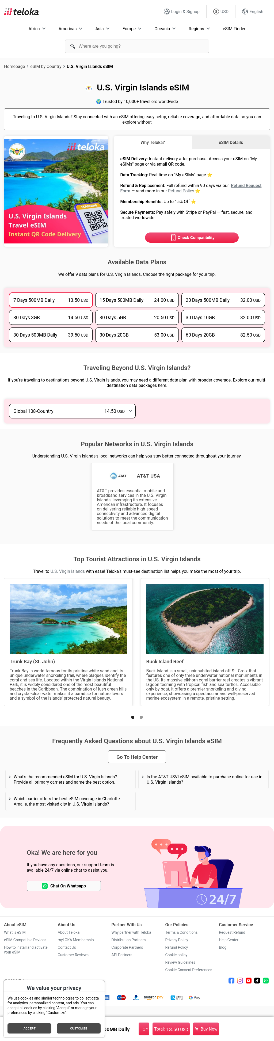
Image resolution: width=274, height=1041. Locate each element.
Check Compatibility (192, 237)
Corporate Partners (127, 947)
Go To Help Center (137, 756)
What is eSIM (15, 932)
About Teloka (68, 932)
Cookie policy (176, 954)
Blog (222, 947)
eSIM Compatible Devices (25, 939)
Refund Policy (181, 190)
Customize (78, 1028)
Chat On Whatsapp (64, 886)
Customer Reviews (73, 954)
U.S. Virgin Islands (67, 571)
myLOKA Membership (76, 939)
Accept (29, 1028)
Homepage (14, 66)
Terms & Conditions (181, 932)
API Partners (122, 954)
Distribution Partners (129, 939)
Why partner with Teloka (131, 932)
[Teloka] (21, 11)
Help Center (228, 939)
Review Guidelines (180, 962)
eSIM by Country (45, 66)
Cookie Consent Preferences (188, 969)
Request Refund (232, 932)
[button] (133, 717)
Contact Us (67, 947)
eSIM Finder (234, 28)
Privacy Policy (176, 939)
